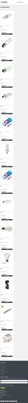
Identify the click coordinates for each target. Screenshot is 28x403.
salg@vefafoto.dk (4, 393)
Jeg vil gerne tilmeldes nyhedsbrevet (8, 384)
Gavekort (2, 374)
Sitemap (1, 396)
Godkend (2, 387)
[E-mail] (14, 382)
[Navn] (14, 380)
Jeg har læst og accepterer (7, 385)
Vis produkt (7, 60)
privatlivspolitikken (11, 385)
